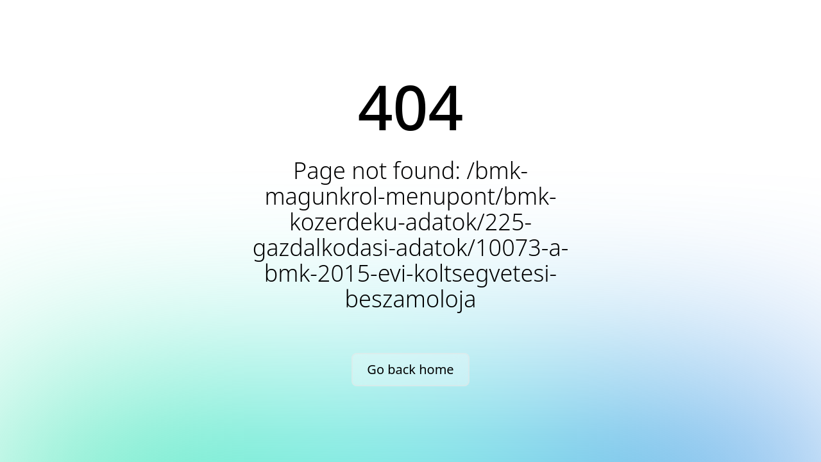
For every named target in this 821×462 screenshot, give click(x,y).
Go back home (410, 369)
